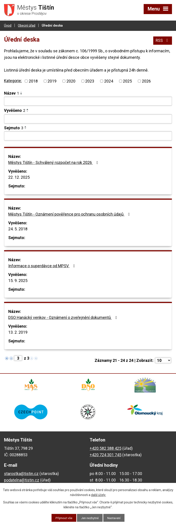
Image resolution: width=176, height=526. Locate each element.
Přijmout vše (62, 518)
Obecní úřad (26, 25)
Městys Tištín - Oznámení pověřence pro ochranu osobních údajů (70, 214)
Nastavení (115, 518)
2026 (146, 80)
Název (11, 93)
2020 (70, 80)
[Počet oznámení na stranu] (163, 360)
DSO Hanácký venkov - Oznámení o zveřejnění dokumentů (63, 317)
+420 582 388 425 (105, 450)
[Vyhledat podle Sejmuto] (88, 135)
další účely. (98, 494)
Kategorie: (13, 80)
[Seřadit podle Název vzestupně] (21, 92)
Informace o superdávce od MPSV (42, 265)
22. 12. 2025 (19, 177)
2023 (89, 80)
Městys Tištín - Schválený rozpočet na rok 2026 (54, 162)
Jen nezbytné (89, 518)
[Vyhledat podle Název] (88, 101)
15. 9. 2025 (17, 280)
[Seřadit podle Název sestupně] (21, 94)
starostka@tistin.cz (21, 476)
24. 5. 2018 (17, 228)
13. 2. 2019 (17, 332)
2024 (108, 80)
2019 (52, 80)
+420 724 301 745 (105, 457)
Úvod (7, 25)
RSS (162, 40)
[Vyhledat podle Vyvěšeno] (88, 118)
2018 (33, 80)
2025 (127, 80)
